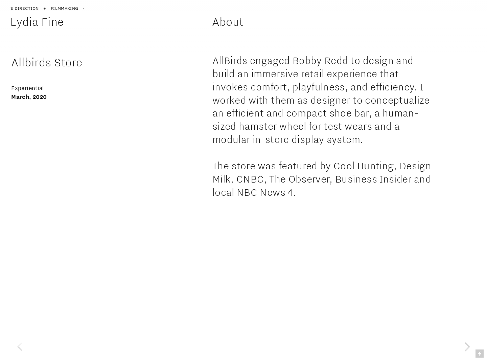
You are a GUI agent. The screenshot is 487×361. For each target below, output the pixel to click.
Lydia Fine (38, 21)
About (227, 21)
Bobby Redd (320, 60)
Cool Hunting (363, 166)
